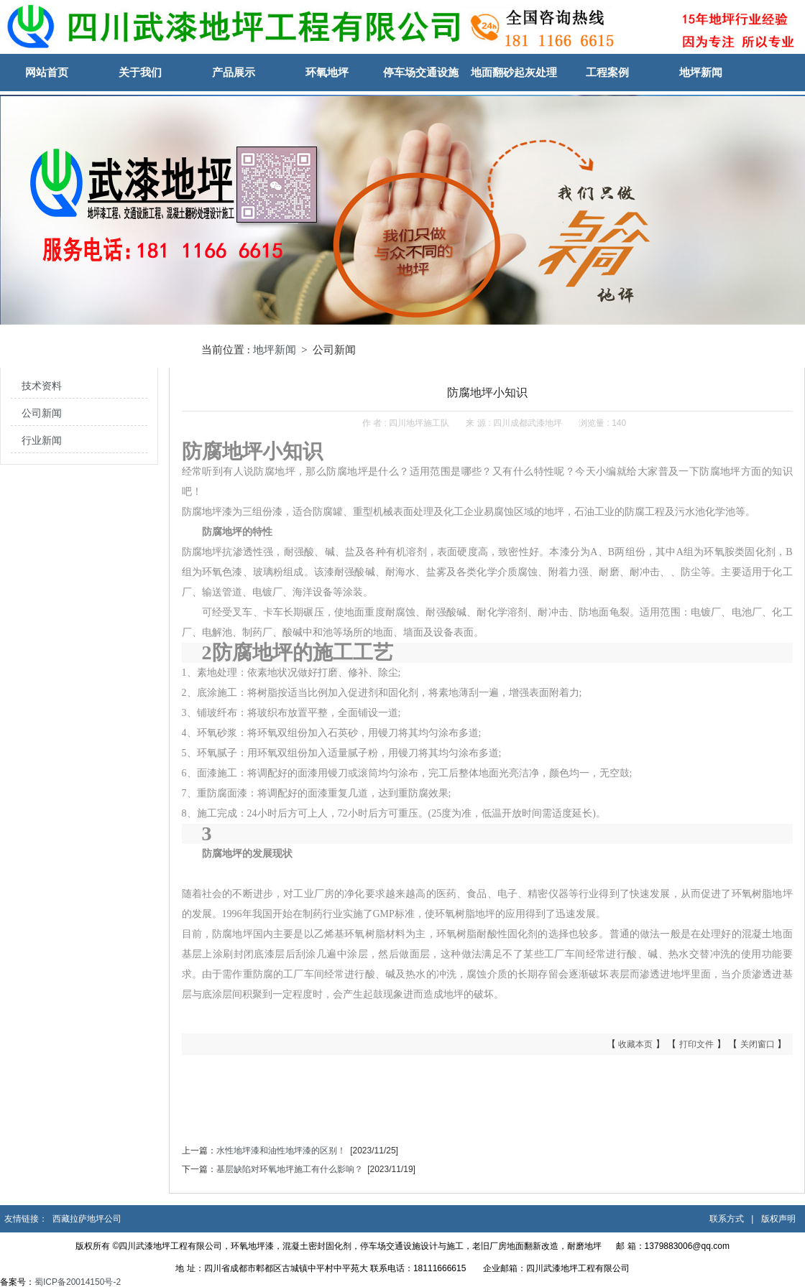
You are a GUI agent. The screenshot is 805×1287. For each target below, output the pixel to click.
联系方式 (726, 1219)
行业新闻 (42, 440)
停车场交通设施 (421, 72)
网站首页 (46, 72)
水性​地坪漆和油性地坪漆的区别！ (281, 1151)
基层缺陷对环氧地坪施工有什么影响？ (289, 1169)
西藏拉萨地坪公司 (86, 1219)
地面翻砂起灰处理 (514, 72)
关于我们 (140, 72)
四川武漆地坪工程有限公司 (578, 1268)
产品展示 (233, 72)
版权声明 (778, 1219)
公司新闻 (42, 413)
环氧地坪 (327, 72)
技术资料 (42, 386)
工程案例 (607, 72)
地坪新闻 (700, 72)
